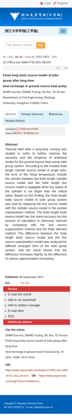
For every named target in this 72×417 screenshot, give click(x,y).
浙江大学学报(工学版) (21, 31)
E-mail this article (19, 294)
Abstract (10, 114)
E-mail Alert (16, 310)
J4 (4, 57)
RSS (11, 316)
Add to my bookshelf (22, 300)
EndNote (29, 133)
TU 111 (25, 283)
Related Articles (15, 121)
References (56, 114)
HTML (34, 128)
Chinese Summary (32, 114)
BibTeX (17, 133)
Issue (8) (29, 57)
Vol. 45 (18, 57)
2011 (11, 57)
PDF (23, 128)
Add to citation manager (24, 305)
